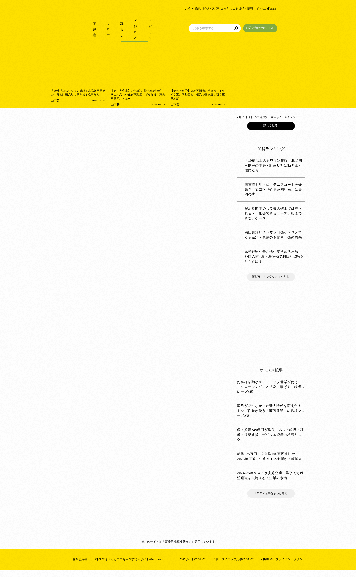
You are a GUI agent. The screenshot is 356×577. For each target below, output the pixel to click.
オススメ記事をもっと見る (271, 500)
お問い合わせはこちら (288, 21)
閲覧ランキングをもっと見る (271, 284)
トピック (176, 22)
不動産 (93, 22)
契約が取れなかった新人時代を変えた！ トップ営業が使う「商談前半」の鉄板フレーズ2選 (271, 418)
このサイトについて (192, 566)
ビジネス (153, 22)
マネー (113, 22)
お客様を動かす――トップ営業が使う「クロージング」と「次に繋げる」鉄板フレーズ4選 (271, 394)
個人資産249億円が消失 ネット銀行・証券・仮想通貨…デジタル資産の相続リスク (270, 442)
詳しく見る (271, 133)
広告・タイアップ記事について (233, 566)
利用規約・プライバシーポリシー (283, 566)
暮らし (132, 22)
